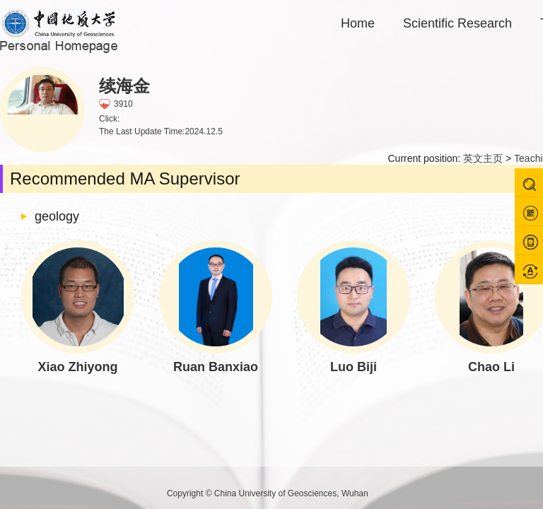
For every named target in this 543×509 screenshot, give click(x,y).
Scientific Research (457, 23)
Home (358, 23)
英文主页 (483, 158)
